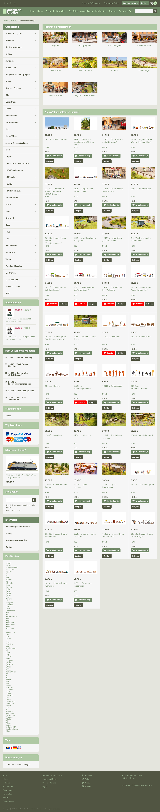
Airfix (7, 575)
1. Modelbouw (12, 279)
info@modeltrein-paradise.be (141, 785)
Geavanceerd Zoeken (111, 3)
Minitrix (8, 670)
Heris (7, 618)
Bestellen (53, 304)
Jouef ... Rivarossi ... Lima (17, 143)
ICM (7, 630)
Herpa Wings (11, 136)
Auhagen (10, 60)
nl (4, 3)
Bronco (8, 595)
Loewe (8, 658)
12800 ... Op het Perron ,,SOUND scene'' (112, 140)
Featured (50, 11)
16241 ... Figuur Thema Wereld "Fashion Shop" (141, 140)
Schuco (8, 699)
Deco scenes (55, 70)
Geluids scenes (55, 95)
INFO (8, 293)
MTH (7, 674)
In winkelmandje (56, 156)
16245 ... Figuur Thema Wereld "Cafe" (112, 190)
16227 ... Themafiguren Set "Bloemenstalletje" (55, 338)
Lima (7, 654)
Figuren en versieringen (26, 21)
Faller (8, 108)
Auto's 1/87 (11, 67)
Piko (8, 211)
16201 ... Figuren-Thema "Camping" (56, 584)
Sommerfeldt (10, 701)
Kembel (8, 638)
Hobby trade (10, 624)
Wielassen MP (11, 727)
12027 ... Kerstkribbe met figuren (56, 485)
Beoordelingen (13, 757)
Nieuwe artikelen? (15, 450)
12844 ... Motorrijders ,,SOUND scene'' (112, 239)
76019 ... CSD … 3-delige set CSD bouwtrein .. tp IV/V (18, 320)
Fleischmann (11, 115)
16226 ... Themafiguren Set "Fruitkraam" (55, 288)
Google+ (86, 783)
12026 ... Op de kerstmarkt (80, 485)
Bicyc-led (9, 587)
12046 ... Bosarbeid (53, 435)
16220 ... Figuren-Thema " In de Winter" (56, 535)
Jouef (7, 636)
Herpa (8, 620)
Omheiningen (144, 70)
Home (32, 11)
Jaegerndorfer (11, 632)
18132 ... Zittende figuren (142, 484)
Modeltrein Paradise (22, 809)
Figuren (55, 45)
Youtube (86, 786)
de (11, 3)
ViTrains (8, 719)
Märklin (9, 184)
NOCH (13, 21)
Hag (7, 129)
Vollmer (9, 259)
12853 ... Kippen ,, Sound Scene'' (85, 338)
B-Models (10, 40)
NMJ (7, 676)
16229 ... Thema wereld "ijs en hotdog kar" (141, 288)
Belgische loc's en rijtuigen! (18, 74)
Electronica (11, 272)
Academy (9, 565)
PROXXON (9, 688)
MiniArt (8, 668)
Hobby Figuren (85, 45)
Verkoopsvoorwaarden (52, 809)
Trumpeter (9, 711)
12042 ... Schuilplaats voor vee (112, 436)
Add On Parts (10, 569)
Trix (7, 238)
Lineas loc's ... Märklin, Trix (17, 163)
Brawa (8, 81)
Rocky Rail (9, 695)
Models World (12, 197)
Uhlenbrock (10, 713)
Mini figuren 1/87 (13, 190)
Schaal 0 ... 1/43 (13, 286)
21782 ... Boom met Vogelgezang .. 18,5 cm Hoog (84, 142)
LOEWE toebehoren (14, 170)
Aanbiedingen (86, 11)
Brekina (8, 593)
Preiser (8, 686)
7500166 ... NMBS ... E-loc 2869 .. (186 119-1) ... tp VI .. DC (21, 476)
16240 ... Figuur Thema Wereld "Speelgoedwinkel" (55, 240)
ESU (7, 95)
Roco (8, 225)
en (14, 3)
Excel (7, 607)
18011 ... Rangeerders (112, 386)
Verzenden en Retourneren (91, 3)
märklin (8, 662)
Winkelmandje (13, 408)
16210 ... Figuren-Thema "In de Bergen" (142, 535)
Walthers (9, 725)
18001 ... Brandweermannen (139, 387)
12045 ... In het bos (82, 435)
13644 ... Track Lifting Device (21, 390)
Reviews (112, 11)
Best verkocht (8, 786)
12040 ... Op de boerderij (142, 435)
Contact (9, 547)
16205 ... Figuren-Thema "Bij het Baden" (113, 535)
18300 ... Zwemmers (111, 336)
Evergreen (9, 603)
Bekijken (49, 161)
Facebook (87, 775)
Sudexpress (10, 703)
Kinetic (8, 642)
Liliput (8, 156)
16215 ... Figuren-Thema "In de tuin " (85, 535)
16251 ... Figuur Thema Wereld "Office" (84, 190)
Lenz (7, 646)
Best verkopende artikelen (20, 350)
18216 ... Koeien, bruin (141, 336)
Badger (8, 585)
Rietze (8, 691)
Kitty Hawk (10, 644)
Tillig (8, 231)
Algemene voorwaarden (16, 540)
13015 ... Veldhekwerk (141, 188)
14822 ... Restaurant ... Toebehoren (18, 398)
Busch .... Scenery (13, 88)
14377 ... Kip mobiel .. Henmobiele (140, 239)
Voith (7, 721)
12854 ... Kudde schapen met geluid (85, 239)
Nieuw (40, 11)
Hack (7, 613)
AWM (7, 581)
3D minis (114, 70)
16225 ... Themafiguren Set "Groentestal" (84, 288)
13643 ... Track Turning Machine (18, 365)
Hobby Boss (10, 622)
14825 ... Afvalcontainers (56, 139)
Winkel (6, 21)
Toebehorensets (144, 45)
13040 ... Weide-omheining (20, 357)
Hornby (8, 626)
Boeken (8, 589)
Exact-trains (11, 101)
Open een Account (129, 3)
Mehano (9, 666)
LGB (7, 650)
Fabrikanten (100, 11)
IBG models (10, 628)
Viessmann (10, 252)
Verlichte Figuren (114, 45)
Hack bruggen (12, 122)
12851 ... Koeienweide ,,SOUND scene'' (18, 374)
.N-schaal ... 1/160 (14, 33)
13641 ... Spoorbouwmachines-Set (19, 382)
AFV (7, 573)
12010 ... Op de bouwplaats (109, 485)
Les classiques (11, 648)
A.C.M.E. (8, 563)
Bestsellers (61, 11)
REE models (10, 690)
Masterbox (9, 664)
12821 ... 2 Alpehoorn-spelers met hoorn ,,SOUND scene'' (55, 191)
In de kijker (7, 783)
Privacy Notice (36, 809)
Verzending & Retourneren (18, 526)
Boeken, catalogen (14, 47)
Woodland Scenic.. (12, 729)
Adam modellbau (12, 567)
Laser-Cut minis (85, 70)
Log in (143, 3)
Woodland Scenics (14, 266)
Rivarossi (10, 218)
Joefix (8, 634)
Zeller (8, 731)
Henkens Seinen (11, 617)
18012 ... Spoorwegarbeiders (82, 387)
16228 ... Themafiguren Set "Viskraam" (112, 288)
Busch (8, 597)
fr (7, 3)
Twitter (86, 779)
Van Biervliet (11, 245)
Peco (7, 682)
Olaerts (8, 680)
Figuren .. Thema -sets (85, 95)
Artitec (9, 54)
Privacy (9, 533)
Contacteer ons (125, 11)
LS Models (10, 177)
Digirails (9, 599)
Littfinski (9, 656)
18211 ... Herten (52, 386)
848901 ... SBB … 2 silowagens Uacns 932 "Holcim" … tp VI (20, 338)
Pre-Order (73, 11)
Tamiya (8, 705)
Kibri (8, 149)
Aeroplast (9, 571)
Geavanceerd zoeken (13, 510)
